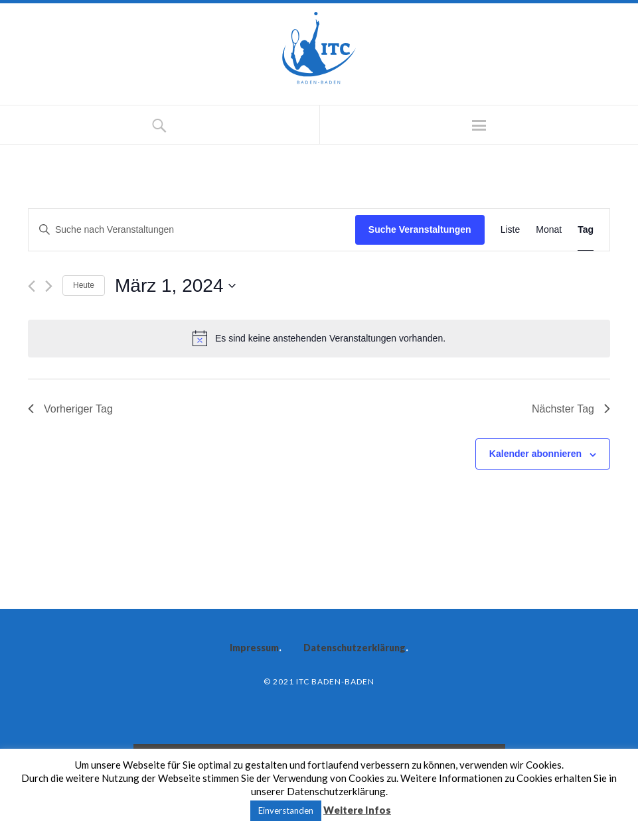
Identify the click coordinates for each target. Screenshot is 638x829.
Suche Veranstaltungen (419, 229)
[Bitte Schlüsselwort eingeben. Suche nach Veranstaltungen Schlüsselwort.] (192, 230)
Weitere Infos (357, 810)
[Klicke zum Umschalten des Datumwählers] (175, 286)
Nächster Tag (571, 408)
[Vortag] (31, 286)
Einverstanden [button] (285, 810)
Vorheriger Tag (70, 408)
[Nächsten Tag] (48, 286)
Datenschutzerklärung (354, 647)
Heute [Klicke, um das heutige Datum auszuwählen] (83, 285)
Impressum (254, 647)
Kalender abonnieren (535, 453)
